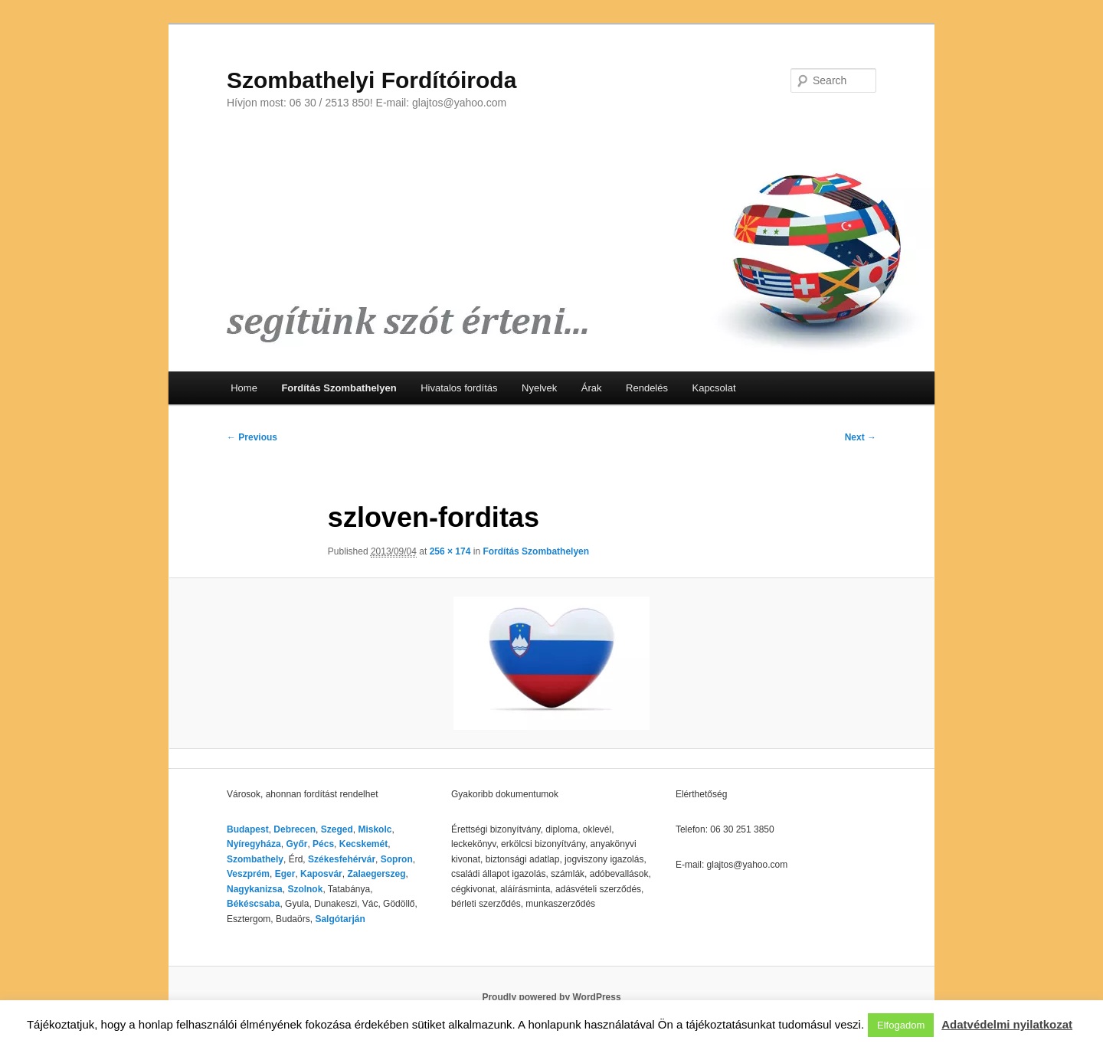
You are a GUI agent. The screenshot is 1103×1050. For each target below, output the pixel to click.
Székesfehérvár (341, 859)
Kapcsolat (713, 388)
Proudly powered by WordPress (551, 997)
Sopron (397, 859)
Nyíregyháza (254, 844)
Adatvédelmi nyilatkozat (1006, 1024)
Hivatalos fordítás (459, 388)
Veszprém (248, 873)
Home (244, 388)
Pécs (323, 844)
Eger (285, 873)
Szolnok (304, 889)
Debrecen (294, 829)
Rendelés (647, 388)
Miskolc (374, 829)
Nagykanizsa (255, 889)
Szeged (337, 829)
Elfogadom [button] (901, 1025)
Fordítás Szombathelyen (338, 388)
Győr (296, 844)
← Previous (252, 437)
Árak (591, 388)
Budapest (248, 829)
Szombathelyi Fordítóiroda (371, 80)
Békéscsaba (253, 903)
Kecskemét (363, 844)
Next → (860, 437)
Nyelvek (539, 388)
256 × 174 (450, 551)
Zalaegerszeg (376, 873)
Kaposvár (321, 873)
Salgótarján (340, 919)
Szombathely (255, 859)
